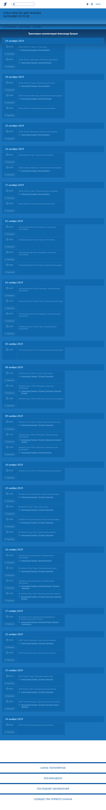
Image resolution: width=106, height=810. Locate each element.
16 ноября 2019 (14, 549)
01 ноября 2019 (14, 221)
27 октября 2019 (14, 185)
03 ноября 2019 (14, 343)
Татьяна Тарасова (45, 376)
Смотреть (9, 54)
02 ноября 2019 (14, 282)
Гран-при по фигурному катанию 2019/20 (22, 14)
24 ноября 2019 (14, 719)
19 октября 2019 (14, 40)
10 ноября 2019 (14, 464)
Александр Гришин (29, 50)
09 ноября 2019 (14, 415)
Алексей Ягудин (45, 63)
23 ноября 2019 (14, 670)
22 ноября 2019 (14, 634)
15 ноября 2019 (14, 488)
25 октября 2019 (14, 125)
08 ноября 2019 (14, 367)
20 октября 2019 (14, 76)
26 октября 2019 (14, 148)
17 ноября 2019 (14, 610)
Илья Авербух (44, 50)
